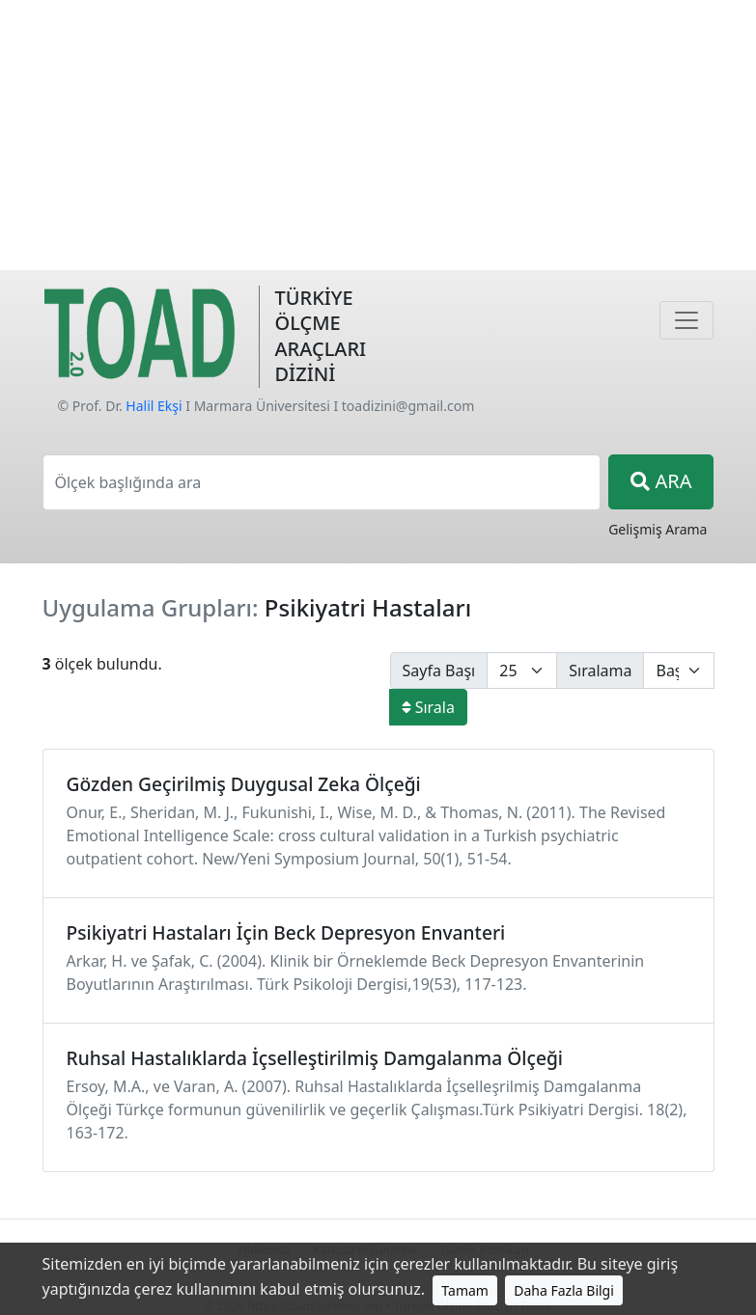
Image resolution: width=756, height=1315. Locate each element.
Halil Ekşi (154, 406)
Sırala (428, 707)
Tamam (465, 1290)
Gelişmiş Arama (657, 529)
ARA (660, 481)
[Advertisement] (378, 135)
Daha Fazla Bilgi (564, 1290)
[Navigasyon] (686, 320)
